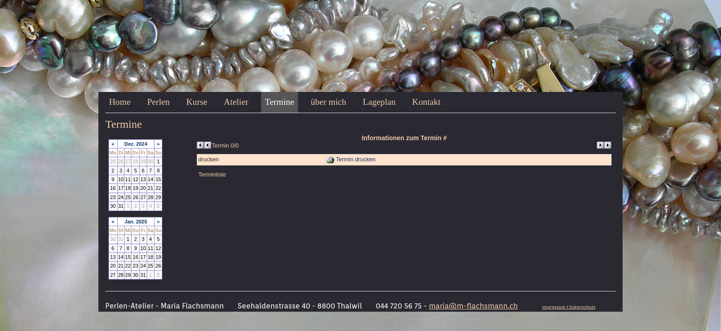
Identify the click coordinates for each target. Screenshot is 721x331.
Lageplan (379, 102)
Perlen (158, 102)
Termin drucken (351, 159)
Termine (279, 102)
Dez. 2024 (136, 144)
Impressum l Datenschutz (568, 306)
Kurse (196, 102)
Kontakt (426, 102)
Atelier (236, 102)
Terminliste (212, 174)
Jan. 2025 (136, 221)
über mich (328, 102)
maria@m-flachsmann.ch (473, 306)
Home (120, 102)
